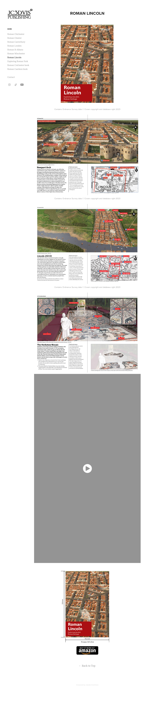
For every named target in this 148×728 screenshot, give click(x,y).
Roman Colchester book (18, 65)
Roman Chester (14, 38)
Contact (11, 77)
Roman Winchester (16, 53)
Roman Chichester (15, 34)
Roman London (14, 46)
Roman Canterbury (16, 42)
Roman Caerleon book (17, 69)
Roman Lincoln (14, 57)
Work (9, 29)
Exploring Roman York (17, 61)
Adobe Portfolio (92, 685)
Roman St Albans (15, 49)
